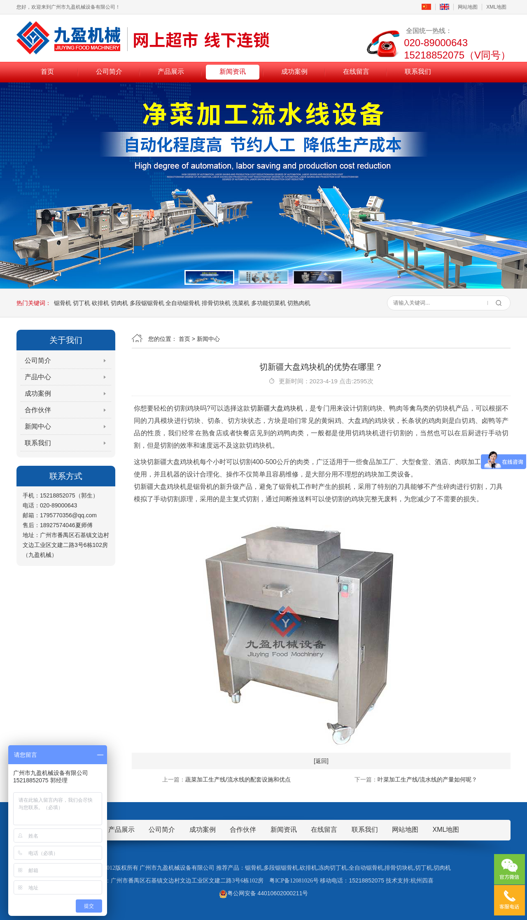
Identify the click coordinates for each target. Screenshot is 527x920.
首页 (47, 71)
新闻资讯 (232, 71)
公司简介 (109, 71)
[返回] (321, 761)
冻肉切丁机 (332, 868)
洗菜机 (241, 303)
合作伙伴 (38, 409)
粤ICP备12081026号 (294, 881)
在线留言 (356, 71)
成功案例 (294, 71)
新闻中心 (38, 426)
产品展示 (171, 71)
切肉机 (119, 303)
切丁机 (81, 303)
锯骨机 (62, 303)
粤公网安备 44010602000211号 (263, 893)
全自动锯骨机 (183, 303)
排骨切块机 (216, 303)
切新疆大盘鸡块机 (276, 408)
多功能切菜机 (268, 303)
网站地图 (468, 7)
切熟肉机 (298, 303)
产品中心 (38, 376)
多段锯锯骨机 (147, 303)
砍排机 (100, 303)
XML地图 (496, 7)
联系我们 (418, 71)
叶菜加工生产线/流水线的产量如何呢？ (427, 779)
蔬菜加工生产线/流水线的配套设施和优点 (238, 779)
